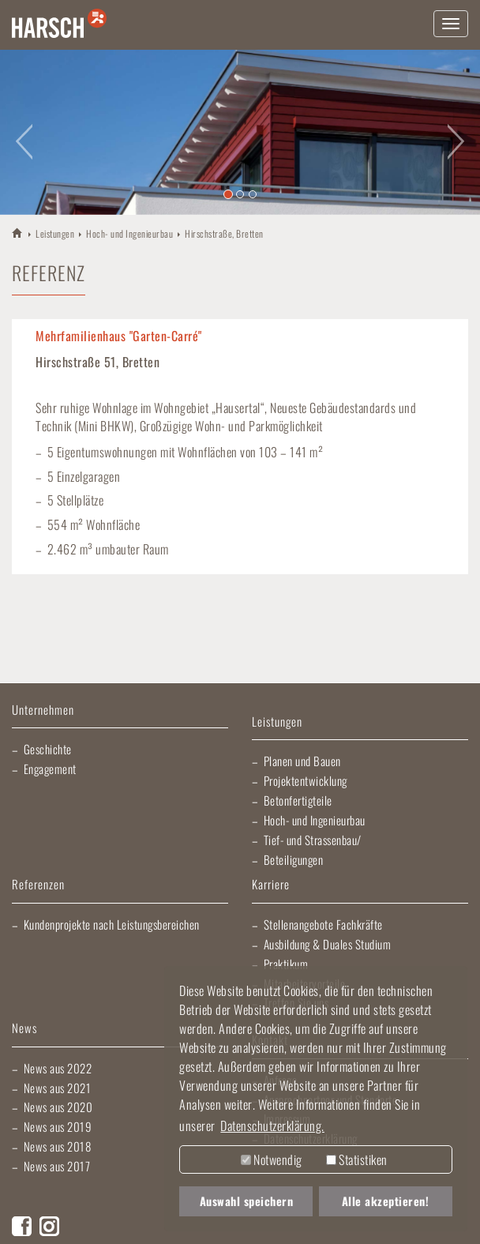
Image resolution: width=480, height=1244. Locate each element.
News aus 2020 (58, 1106)
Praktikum (286, 963)
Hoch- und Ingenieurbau (129, 233)
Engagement (50, 768)
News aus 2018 (58, 1146)
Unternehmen (43, 710)
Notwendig (271, 1159)
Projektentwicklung (305, 780)
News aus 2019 (58, 1126)
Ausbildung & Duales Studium (328, 944)
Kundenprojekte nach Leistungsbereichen (112, 924)
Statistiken (357, 1159)
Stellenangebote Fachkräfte (323, 924)
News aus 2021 (58, 1087)
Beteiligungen (294, 859)
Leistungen (55, 233)
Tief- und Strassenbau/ (313, 839)
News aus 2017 (57, 1165)
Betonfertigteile (298, 800)
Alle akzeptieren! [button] (385, 1201)
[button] (24, 132)
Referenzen (38, 885)
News (24, 1028)
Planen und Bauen (302, 760)
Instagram (49, 1226)
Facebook (22, 1226)
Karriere (271, 885)
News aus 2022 (58, 1068)
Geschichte (48, 748)
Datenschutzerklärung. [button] (272, 1125)
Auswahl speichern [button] (247, 1201)
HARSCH (18, 233)
